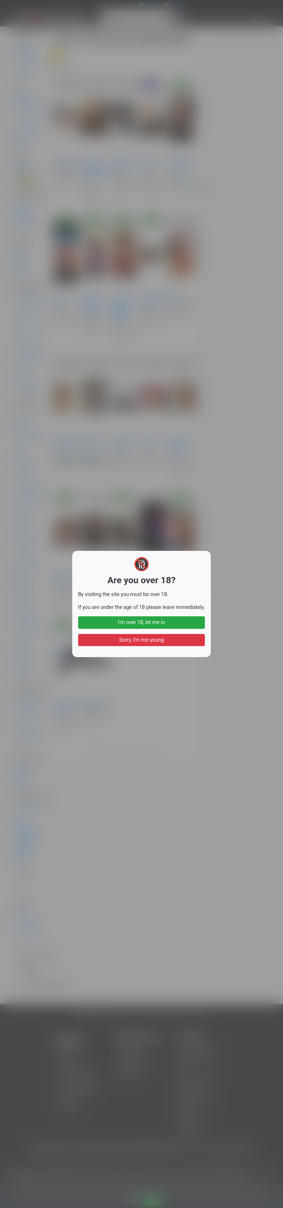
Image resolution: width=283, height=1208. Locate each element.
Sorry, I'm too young (141, 640)
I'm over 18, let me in (141, 622)
